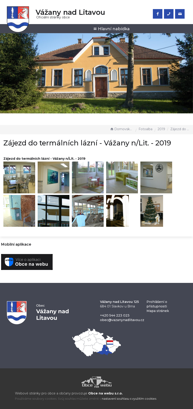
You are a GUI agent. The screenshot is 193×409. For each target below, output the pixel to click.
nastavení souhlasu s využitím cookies (129, 398)
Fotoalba (145, 129)
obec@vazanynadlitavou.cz (122, 320)
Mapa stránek (158, 311)
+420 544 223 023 (114, 315)
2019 (161, 129)
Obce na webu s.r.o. (105, 393)
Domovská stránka (121, 129)
